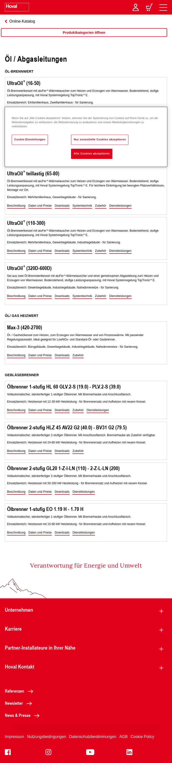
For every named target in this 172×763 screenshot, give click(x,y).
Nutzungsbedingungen (46, 737)
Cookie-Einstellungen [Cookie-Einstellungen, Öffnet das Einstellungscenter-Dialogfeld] (29, 139)
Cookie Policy (142, 737)
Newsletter (20, 703)
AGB (123, 737)
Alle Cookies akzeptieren (92, 153)
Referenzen (20, 691)
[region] (84, 37)
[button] (16, 206)
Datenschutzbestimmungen (92, 737)
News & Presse (23, 715)
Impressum (14, 737)
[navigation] (163, 7)
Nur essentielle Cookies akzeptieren (100, 139)
